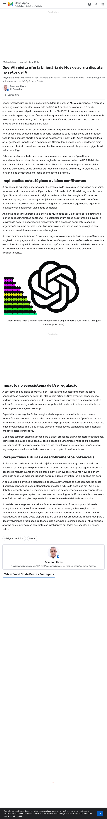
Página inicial (9, 62)
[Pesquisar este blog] (96, 4)
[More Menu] (103, 4)
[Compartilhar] (12, 95)
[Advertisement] (53, 36)
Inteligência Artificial (29, 62)
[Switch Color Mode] (89, 4)
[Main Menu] (4, 4)
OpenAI (32, 538)
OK (100, 813)
